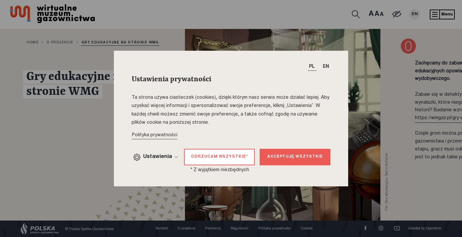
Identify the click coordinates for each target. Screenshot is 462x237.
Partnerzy (213, 228)
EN (415, 14)
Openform (433, 228)
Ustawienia (155, 157)
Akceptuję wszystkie (295, 157)
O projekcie (60, 42)
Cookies (307, 228)
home (33, 42)
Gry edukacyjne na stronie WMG (120, 42)
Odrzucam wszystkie (219, 157)
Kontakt (162, 228)
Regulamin (239, 228)
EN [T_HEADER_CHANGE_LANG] (326, 67)
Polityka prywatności (274, 228)
